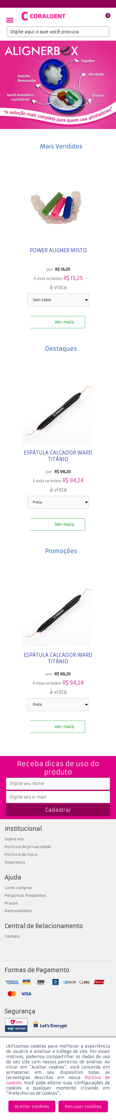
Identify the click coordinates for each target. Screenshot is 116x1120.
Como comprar (18, 887)
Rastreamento (18, 910)
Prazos (11, 903)
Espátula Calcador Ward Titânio (58, 456)
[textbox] (58, 31)
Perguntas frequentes (25, 895)
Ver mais (64, 322)
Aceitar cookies (32, 1106)
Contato (12, 936)
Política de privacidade (28, 846)
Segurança (15, 862)
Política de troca (21, 854)
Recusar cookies (83, 1106)
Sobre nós (14, 839)
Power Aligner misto (58, 250)
